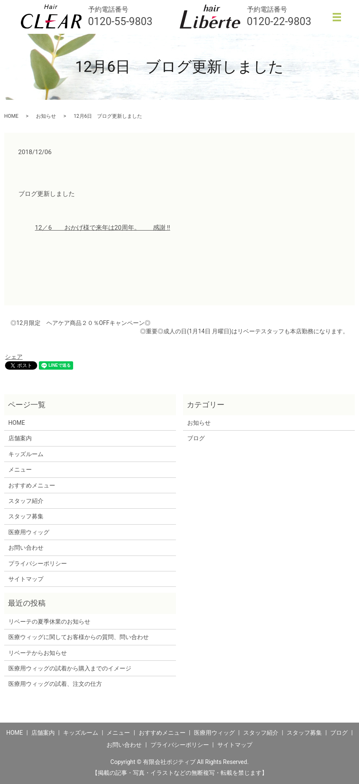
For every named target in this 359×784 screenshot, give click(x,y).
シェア (14, 356)
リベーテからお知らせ (37, 653)
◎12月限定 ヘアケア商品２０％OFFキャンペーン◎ (80, 323)
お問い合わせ (25, 547)
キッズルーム (25, 454)
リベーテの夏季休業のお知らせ (49, 621)
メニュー (20, 469)
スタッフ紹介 (25, 500)
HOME (11, 116)
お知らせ (46, 116)
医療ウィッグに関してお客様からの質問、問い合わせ (78, 637)
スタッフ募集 (25, 516)
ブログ (196, 438)
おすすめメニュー (31, 485)
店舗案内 (20, 438)
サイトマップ (25, 579)
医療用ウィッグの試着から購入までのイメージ (72, 668)
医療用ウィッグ (28, 532)
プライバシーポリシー (37, 563)
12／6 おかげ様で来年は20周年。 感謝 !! (103, 227)
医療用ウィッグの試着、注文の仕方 (55, 683)
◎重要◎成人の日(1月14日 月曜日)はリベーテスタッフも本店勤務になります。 (244, 331)
